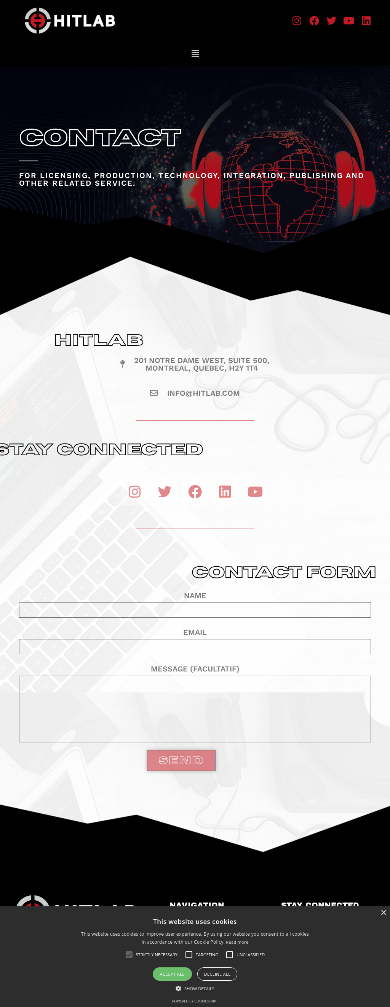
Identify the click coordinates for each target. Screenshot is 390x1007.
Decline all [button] (217, 974)
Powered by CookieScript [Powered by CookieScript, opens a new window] (195, 1001)
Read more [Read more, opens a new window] (237, 942)
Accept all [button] (172, 974)
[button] (195, 53)
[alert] (195, 956)
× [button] (383, 913)
